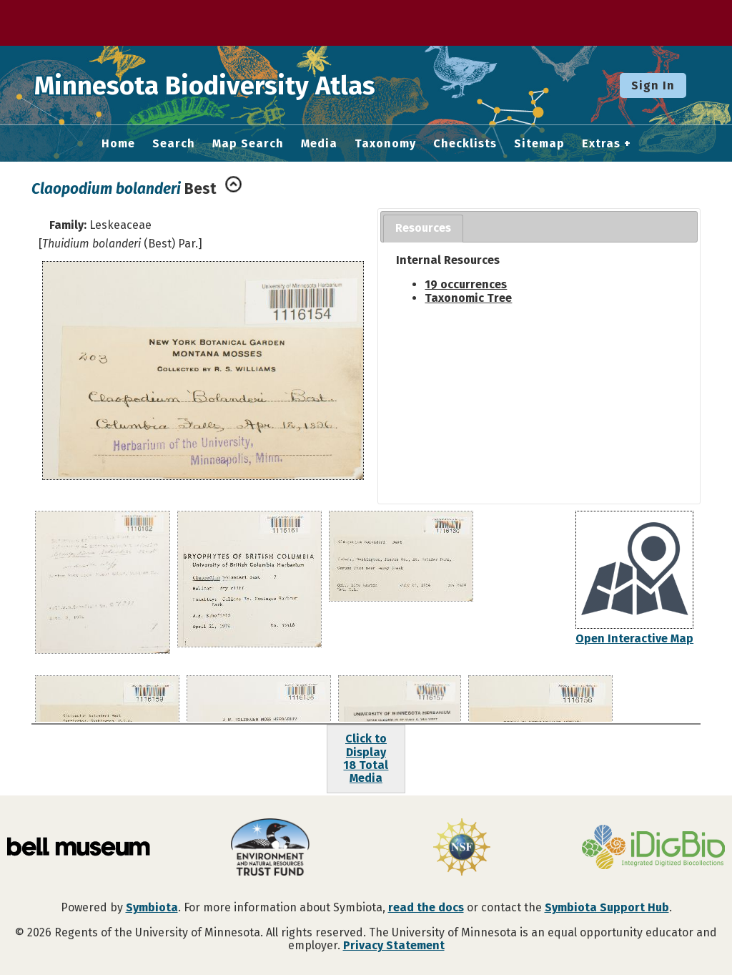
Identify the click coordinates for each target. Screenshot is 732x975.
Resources (423, 228)
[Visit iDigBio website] (653, 848)
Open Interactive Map (634, 638)
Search (173, 143)
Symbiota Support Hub (607, 907)
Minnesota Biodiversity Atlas (222, 85)
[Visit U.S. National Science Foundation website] (461, 848)
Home (118, 143)
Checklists (465, 143)
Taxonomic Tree (468, 298)
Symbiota (152, 907)
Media (319, 143)
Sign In (653, 85)
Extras (601, 143)
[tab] (423, 228)
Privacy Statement (394, 945)
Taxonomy (385, 143)
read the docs (426, 907)
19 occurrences (466, 284)
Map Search (248, 143)
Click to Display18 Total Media (365, 758)
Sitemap (539, 143)
